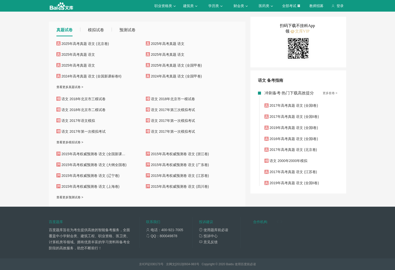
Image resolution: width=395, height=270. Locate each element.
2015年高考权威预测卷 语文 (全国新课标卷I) (96, 154)
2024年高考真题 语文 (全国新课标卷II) (91, 76)
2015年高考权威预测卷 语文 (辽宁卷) (90, 176)
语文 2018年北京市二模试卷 (83, 110)
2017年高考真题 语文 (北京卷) (293, 150)
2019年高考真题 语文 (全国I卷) (294, 128)
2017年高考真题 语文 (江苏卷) (293, 172)
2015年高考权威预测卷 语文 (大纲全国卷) (93, 165)
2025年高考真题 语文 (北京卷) (85, 44)
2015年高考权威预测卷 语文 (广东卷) (180, 165)
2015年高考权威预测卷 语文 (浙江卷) (180, 154)
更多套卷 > (330, 93)
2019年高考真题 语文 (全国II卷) (294, 183)
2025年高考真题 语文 (167, 44)
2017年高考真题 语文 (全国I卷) (294, 105)
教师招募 (316, 6)
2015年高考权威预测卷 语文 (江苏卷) (180, 176)
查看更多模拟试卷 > (69, 142)
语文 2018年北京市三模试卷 (83, 99)
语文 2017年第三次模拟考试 (173, 110)
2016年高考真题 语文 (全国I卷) (294, 139)
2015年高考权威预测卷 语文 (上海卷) (90, 186)
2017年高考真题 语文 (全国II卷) (294, 117)
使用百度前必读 (245, 264)
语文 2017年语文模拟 (78, 121)
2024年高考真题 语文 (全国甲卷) (176, 76)
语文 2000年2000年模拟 (288, 161)
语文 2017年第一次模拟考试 (173, 121)
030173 (155, 264)
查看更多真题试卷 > (69, 87)
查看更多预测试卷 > (69, 197)
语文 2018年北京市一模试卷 (173, 99)
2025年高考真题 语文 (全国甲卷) (176, 65)
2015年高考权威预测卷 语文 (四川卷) (180, 186)
